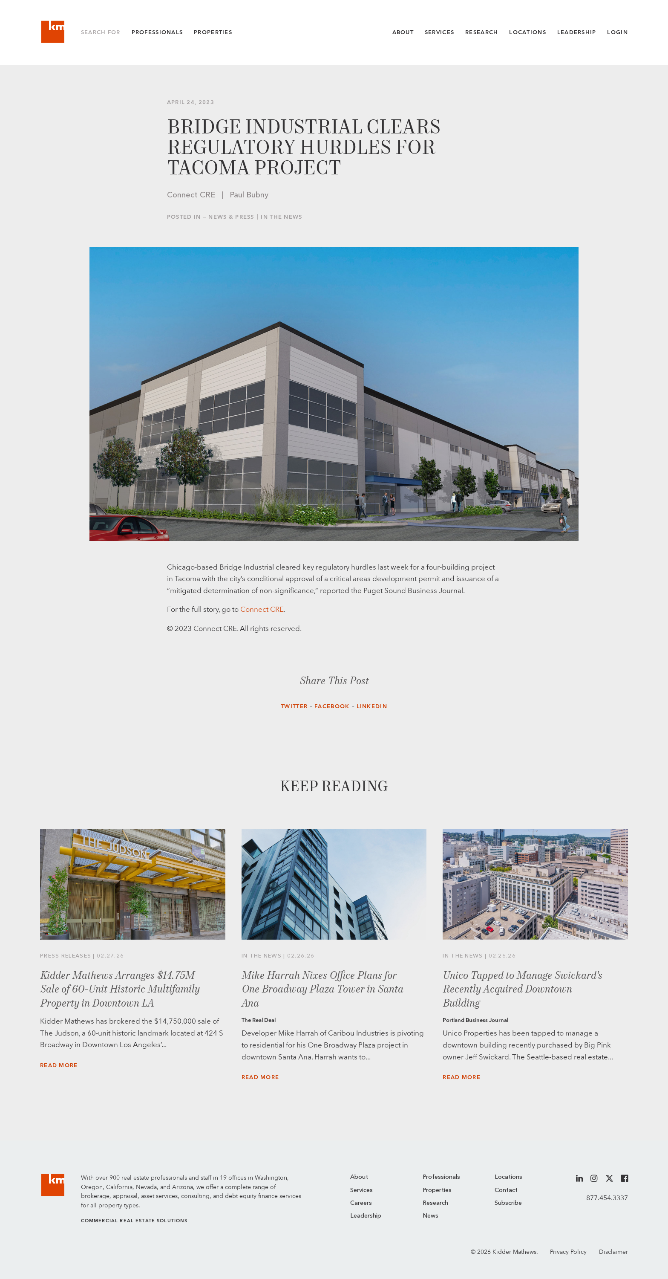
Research (481, 32)
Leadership (576, 32)
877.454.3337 (607, 1198)
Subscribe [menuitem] (508, 1203)
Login (617, 32)
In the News (281, 217)
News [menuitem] (430, 1216)
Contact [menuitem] (506, 1190)
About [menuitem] (359, 1177)
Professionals (157, 32)
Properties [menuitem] (437, 1190)
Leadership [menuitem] (365, 1216)
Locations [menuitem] (508, 1177)
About (403, 32)
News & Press (231, 217)
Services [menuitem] (361, 1190)
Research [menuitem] (435, 1203)
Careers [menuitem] (361, 1203)
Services (439, 32)
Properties (213, 32)
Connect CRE (262, 609)
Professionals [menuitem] (441, 1177)
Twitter (294, 706)
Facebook (331, 706)
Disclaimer (613, 1251)
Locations (527, 32)
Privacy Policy (568, 1251)
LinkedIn (372, 706)
